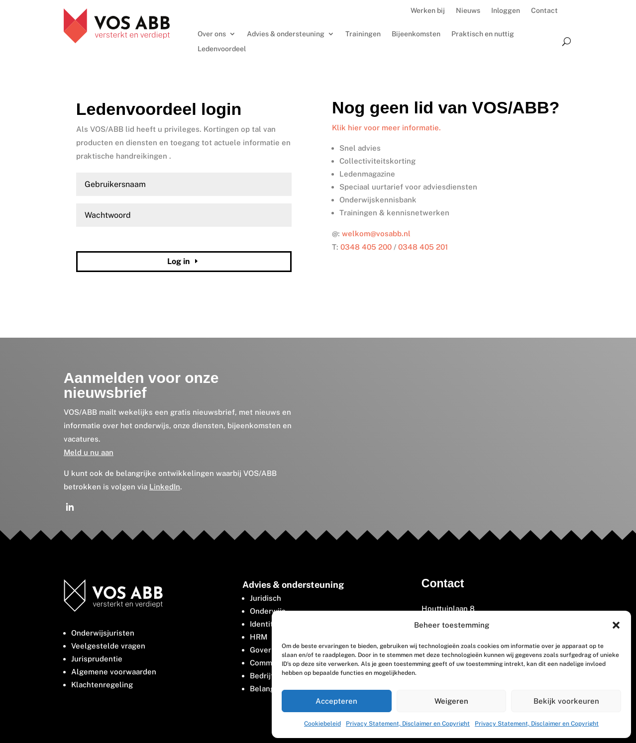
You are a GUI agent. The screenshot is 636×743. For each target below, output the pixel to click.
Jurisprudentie (96, 658)
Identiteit (266, 624)
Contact (544, 10)
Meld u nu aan (88, 452)
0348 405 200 (366, 247)
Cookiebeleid (322, 723)
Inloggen (505, 10)
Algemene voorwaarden (113, 671)
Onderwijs (268, 611)
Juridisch (265, 598)
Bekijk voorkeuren (566, 701)
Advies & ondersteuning (285, 34)
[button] (616, 625)
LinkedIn (164, 486)
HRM (258, 637)
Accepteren (336, 701)
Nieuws (468, 10)
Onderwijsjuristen (102, 633)
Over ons (212, 34)
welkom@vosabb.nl (376, 233)
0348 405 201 (423, 247)
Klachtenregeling (102, 684)
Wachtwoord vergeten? (108, 238)
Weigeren (451, 701)
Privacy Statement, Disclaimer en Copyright (408, 723)
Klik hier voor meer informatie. (386, 127)
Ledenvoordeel (222, 49)
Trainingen (363, 34)
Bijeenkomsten (416, 34)
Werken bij (428, 10)
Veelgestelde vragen (108, 646)
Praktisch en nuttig (482, 34)
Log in (178, 261)
